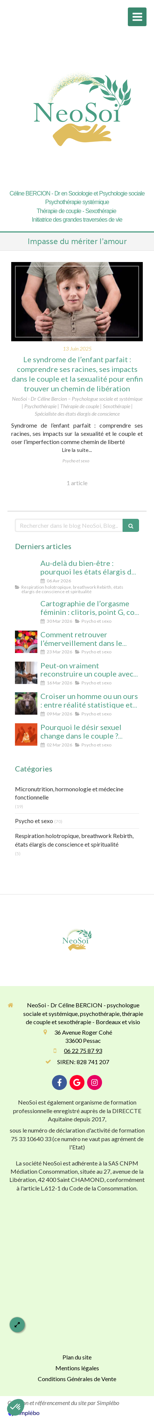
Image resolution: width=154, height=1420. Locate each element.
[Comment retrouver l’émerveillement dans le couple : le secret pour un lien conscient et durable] (26, 642)
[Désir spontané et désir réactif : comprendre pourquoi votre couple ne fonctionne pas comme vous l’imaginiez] (26, 734)
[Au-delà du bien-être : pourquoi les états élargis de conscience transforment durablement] (26, 570)
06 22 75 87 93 (83, 1050)
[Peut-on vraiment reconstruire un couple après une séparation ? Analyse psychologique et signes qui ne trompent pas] (26, 673)
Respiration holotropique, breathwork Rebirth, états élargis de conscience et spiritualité (74, 840)
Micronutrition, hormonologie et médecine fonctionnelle (69, 793)
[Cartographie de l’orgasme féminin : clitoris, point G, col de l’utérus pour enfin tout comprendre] (26, 611)
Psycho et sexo (34, 820)
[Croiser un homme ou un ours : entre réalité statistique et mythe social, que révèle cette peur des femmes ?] (26, 703)
